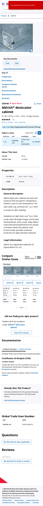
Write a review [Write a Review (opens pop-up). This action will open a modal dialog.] (7, 122)
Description (7, 80)
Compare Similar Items (9, 85)
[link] (7, 500)
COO (17, 63)
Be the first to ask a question (17, 442)
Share (37, 104)
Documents (6, 369)
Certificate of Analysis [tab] (10, 349)
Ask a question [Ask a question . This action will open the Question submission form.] (20, 122)
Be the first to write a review (18, 461)
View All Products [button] (21, 333)
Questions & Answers (11, 94)
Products (4, 16)
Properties (6, 76)
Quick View (11, 282)
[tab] (6, 15)
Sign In (5, 127)
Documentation (9, 90)
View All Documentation (14, 69)
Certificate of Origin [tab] (24, 349)
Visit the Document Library (14, 400)
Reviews (5, 98)
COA (7, 63)
